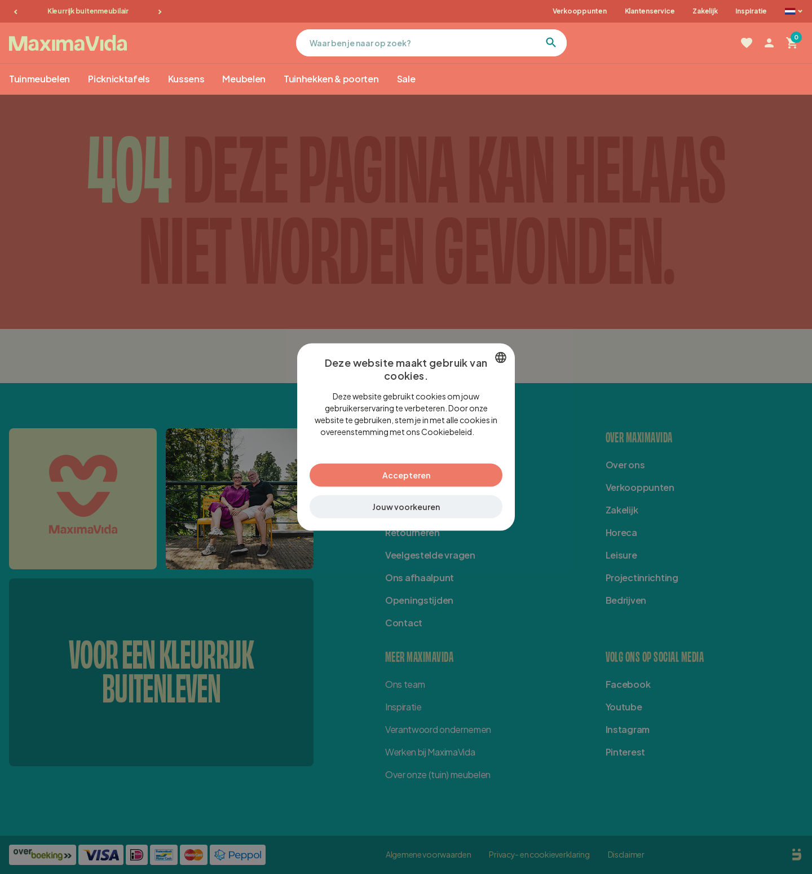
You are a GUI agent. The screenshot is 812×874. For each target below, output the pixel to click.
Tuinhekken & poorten (331, 79)
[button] (406, 507)
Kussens (186, 79)
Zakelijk (704, 11)
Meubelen (243, 79)
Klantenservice (650, 11)
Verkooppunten (580, 11)
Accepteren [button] (406, 475)
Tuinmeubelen (39, 79)
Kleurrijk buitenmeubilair (88, 11)
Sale (406, 79)
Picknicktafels (119, 79)
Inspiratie (751, 11)
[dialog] (406, 437)
